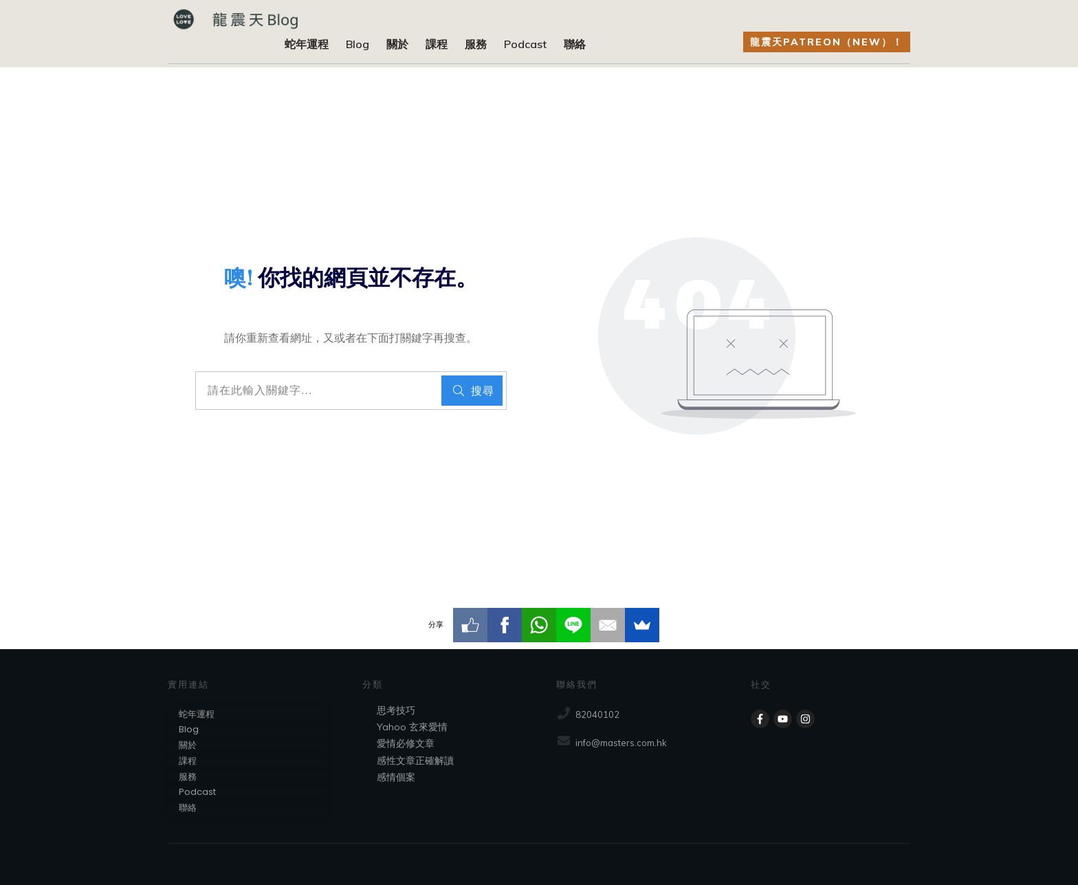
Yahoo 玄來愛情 (412, 727)
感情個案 (396, 777)
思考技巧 (396, 710)
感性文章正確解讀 (415, 760)
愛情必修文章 (405, 743)
